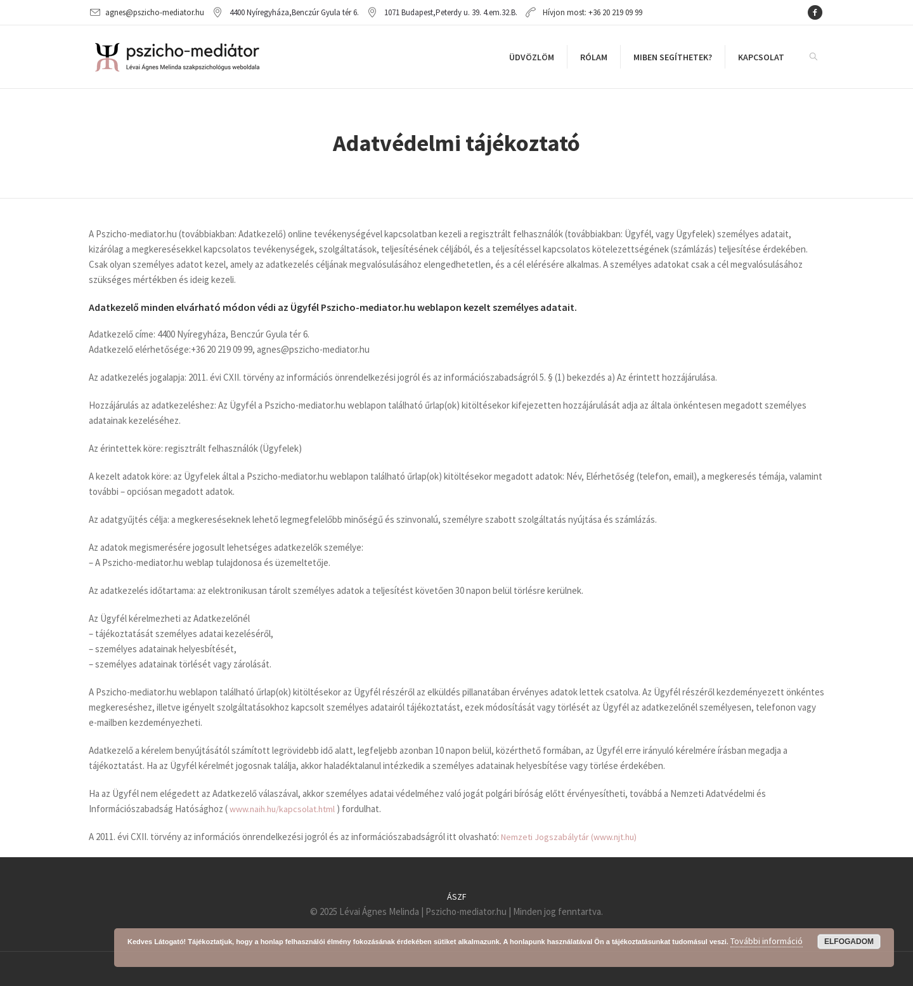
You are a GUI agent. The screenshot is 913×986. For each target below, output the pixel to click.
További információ (766, 941)
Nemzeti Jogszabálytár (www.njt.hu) (569, 837)
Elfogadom (849, 941)
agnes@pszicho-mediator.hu (154, 12)
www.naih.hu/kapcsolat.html (282, 809)
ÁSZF (457, 896)
